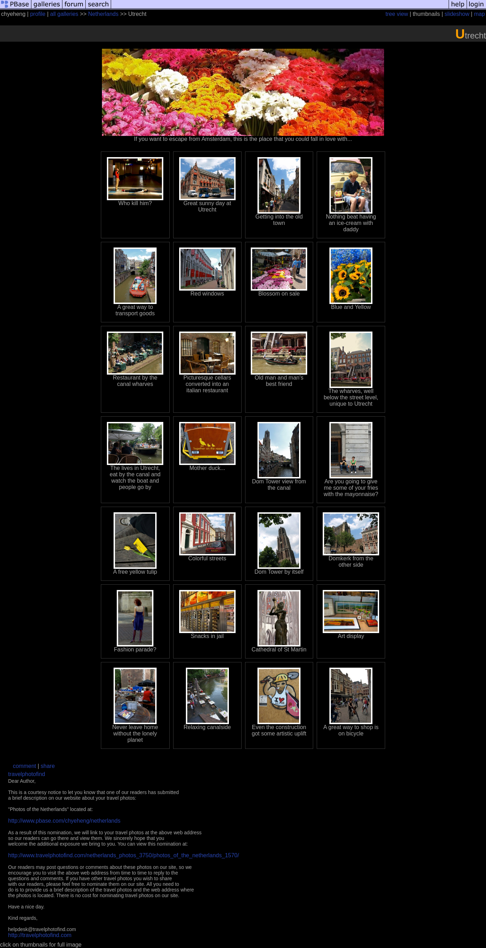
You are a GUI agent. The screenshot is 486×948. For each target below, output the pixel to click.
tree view (396, 14)
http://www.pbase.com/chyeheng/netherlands (64, 821)
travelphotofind (26, 774)
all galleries (64, 14)
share (48, 766)
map (479, 14)
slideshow (457, 14)
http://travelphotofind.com (40, 935)
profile (37, 14)
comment (24, 766)
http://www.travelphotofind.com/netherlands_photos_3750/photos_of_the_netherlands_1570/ (123, 855)
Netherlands (103, 14)
